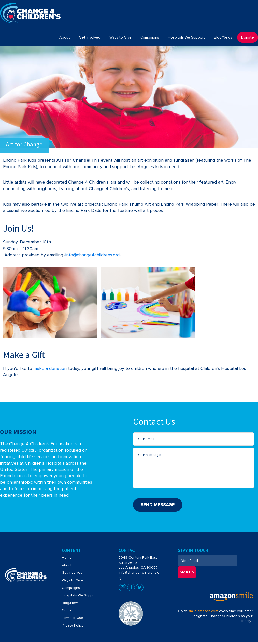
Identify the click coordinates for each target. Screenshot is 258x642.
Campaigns (71, 587)
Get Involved (72, 571)
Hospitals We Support (79, 594)
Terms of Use (72, 617)
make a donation (50, 368)
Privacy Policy (72, 624)
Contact (68, 609)
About (66, 564)
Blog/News (70, 602)
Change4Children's (22, 5)
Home (67, 556)
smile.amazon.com (203, 610)
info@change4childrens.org (92, 255)
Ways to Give (72, 579)
